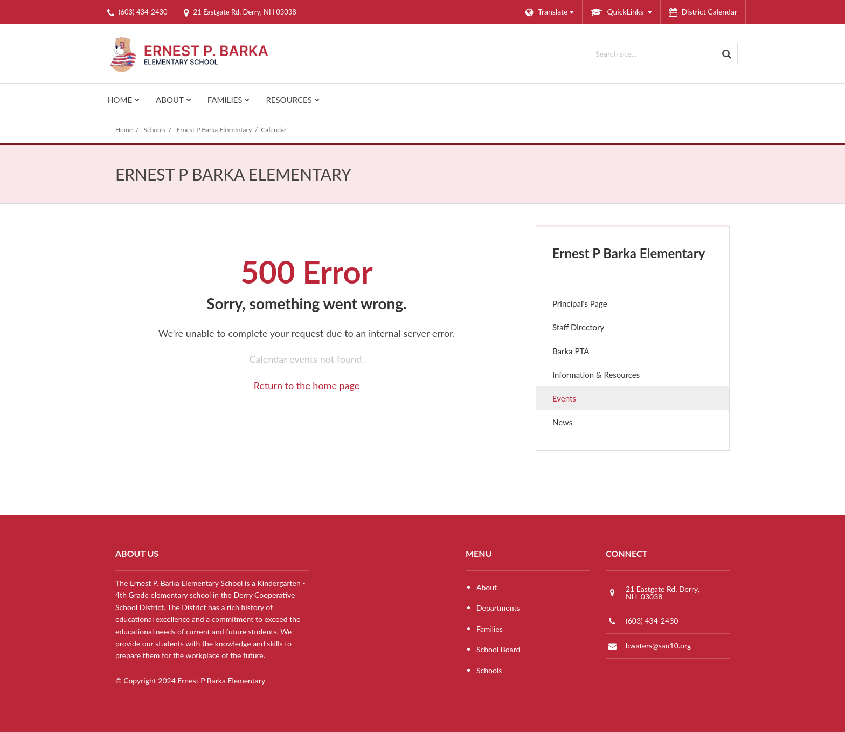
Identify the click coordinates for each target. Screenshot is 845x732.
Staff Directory (578, 327)
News (577, 424)
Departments (498, 607)
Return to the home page (307, 385)
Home (124, 130)
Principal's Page (579, 303)
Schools (155, 130)
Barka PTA (585, 353)
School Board (498, 649)
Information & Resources (596, 374)
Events (564, 398)
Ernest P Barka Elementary (214, 130)
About (486, 587)
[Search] (727, 53)
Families (489, 628)
